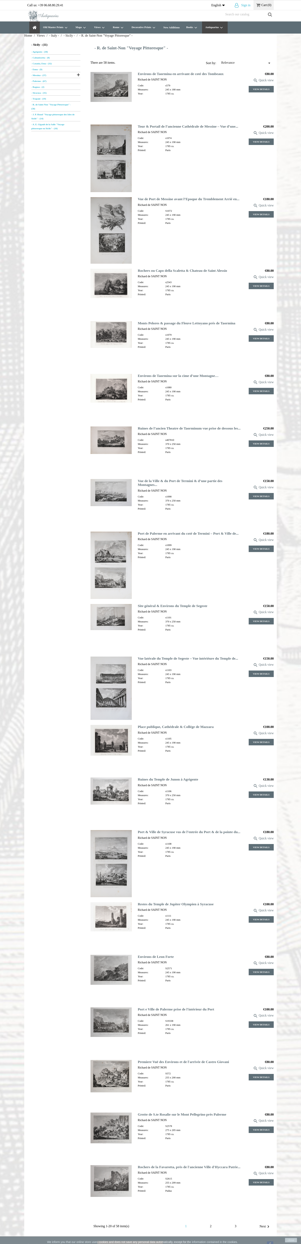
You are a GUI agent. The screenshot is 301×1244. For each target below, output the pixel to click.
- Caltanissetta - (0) (40, 57)
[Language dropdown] (219, 5)
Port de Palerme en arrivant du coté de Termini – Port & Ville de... (188, 533)
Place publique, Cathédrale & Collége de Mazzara (176, 727)
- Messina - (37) (38, 75)
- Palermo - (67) (38, 81)
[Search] (248, 14)
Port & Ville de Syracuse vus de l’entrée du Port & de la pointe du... (189, 832)
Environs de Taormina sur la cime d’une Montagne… (178, 376)
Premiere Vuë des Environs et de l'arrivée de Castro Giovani (183, 1062)
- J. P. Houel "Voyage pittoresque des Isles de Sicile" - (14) (53, 116)
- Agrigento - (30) (39, 52)
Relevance (246, 63)
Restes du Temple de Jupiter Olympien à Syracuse (176, 904)
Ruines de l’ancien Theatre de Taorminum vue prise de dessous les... (189, 428)
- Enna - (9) (36, 69)
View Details (261, 89)
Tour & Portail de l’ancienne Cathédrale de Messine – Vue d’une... (188, 126)
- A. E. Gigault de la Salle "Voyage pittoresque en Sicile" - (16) (47, 126)
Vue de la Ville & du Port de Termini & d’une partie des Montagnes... (180, 483)
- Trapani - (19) (38, 98)
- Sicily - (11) (39, 44)
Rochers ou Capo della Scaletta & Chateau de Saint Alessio (182, 271)
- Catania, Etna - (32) (41, 63)
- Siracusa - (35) (39, 93)
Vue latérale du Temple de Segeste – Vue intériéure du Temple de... (188, 658)
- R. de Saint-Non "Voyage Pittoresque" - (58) (51, 106)
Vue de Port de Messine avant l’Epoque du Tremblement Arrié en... (188, 199)
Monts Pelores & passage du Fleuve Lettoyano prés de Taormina (186, 323)
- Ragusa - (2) (37, 87)
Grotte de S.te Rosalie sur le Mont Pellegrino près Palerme (182, 1114)
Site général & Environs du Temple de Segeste (172, 606)
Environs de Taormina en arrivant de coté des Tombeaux (181, 74)
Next (265, 1226)
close (291, 1240)
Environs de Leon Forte (156, 957)
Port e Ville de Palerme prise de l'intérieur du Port (176, 1009)
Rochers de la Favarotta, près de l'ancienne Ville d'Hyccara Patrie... (189, 1167)
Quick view (263, 80)
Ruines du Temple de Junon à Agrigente (168, 779)
